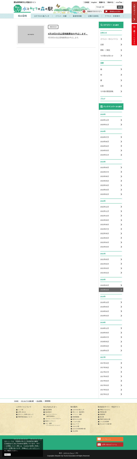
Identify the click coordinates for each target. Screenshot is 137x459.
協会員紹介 (48, 412)
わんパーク (76, 424)
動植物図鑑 (76, 417)
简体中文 (110, 2)
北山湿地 (75, 431)
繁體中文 (102, 2)
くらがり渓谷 (76, 421)
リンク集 (20, 409)
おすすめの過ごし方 (78, 409)
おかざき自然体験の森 (79, 428)
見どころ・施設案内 (78, 412)
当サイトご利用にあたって (26, 414)
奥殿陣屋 (102, 414)
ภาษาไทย (119, 2)
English (94, 2)
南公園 (102, 417)
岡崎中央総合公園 (105, 419)
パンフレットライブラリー (53, 418)
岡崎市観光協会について (25, 417)
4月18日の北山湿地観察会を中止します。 (68, 34)
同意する (7, 454)
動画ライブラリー (50, 421)
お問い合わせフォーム (109, 444)
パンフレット (106, 439)
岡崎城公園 (103, 412)
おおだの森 (76, 426)
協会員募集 (48, 409)
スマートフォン (68, 453)
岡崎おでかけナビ (105, 409)
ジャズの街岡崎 (104, 421)
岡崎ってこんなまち (134, 35)
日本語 (86, 2)
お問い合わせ (22, 412)
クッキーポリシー (33, 448)
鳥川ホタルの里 (77, 419)
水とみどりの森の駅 (106, 424)
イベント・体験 (77, 414)
